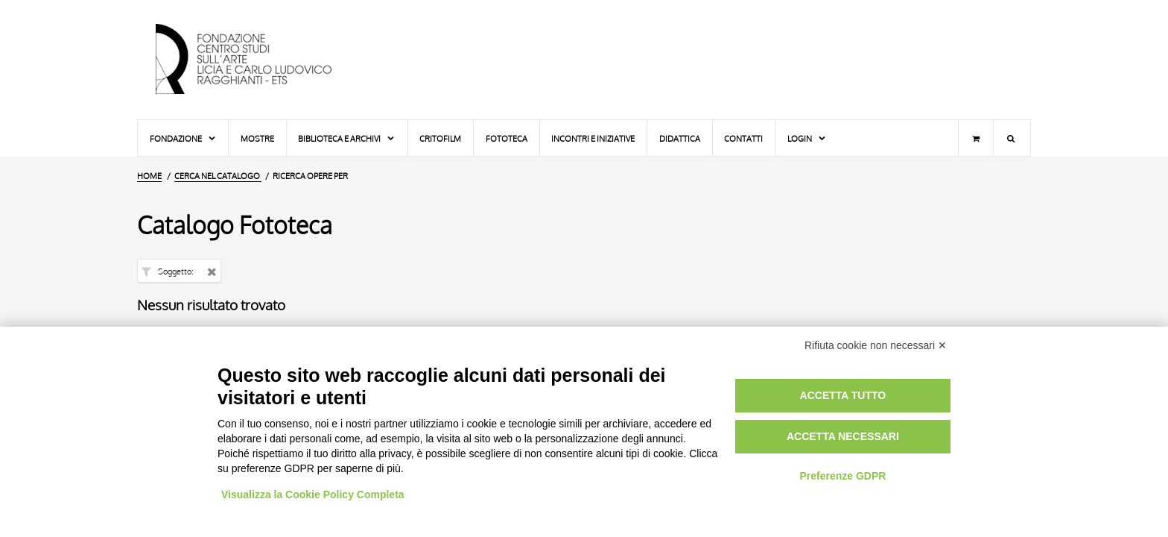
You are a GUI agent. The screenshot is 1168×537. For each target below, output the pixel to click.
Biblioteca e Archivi (347, 138)
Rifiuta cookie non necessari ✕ (875, 345)
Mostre (257, 138)
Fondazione (183, 138)
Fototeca (506, 138)
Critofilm (440, 138)
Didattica (679, 138)
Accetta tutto (843, 395)
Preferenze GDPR (842, 476)
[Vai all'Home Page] (256, 59)
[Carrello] (976, 138)
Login (807, 138)
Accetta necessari (843, 436)
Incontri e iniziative (593, 138)
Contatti (743, 138)
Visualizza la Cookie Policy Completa (312, 494)
